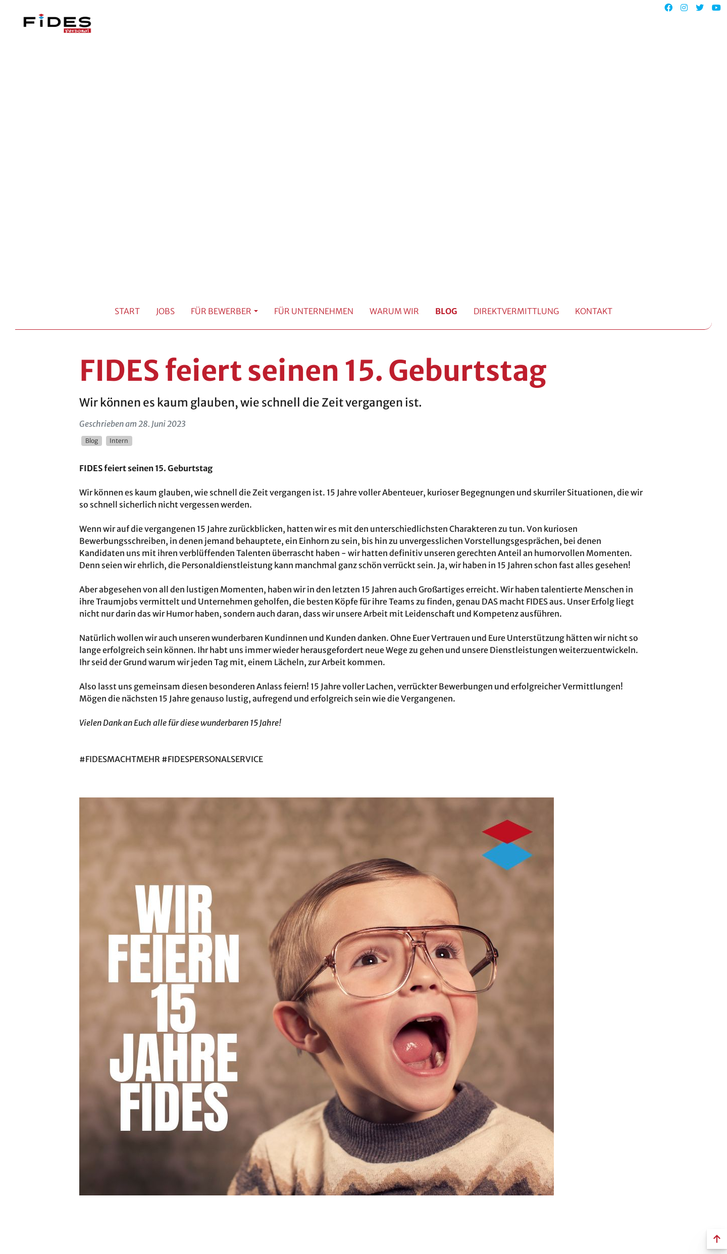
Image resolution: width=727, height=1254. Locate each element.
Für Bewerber (221, 311)
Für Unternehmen (313, 311)
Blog (446, 311)
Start (127, 311)
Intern (119, 440)
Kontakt (593, 311)
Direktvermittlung (516, 311)
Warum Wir (394, 311)
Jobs (165, 311)
